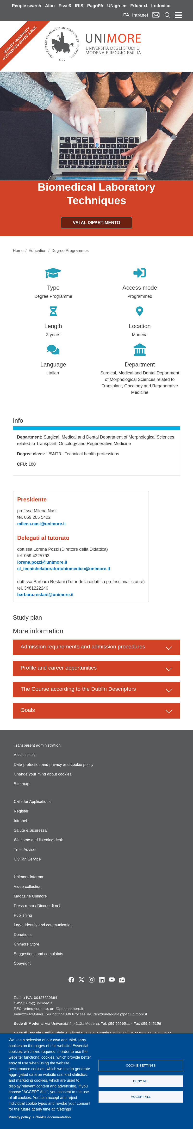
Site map (22, 784)
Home (18, 250)
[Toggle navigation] (178, 14)
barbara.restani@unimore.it (45, 594)
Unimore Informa (28, 877)
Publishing (23, 915)
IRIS (79, 5)
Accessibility (25, 755)
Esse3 (65, 5)
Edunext (138, 5)
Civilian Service (27, 859)
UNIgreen (116, 5)
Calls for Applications (32, 801)
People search (26, 5)
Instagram (91, 979)
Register (21, 811)
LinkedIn (102, 979)
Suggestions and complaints (38, 954)
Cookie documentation (53, 1117)
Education (37, 250)
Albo (50, 5)
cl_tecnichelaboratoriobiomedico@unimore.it (63, 568)
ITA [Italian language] (126, 14)
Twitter (81, 979)
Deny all (141, 1081)
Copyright (22, 963)
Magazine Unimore (30, 896)
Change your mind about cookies (43, 774)
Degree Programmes (70, 250)
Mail (156, 15)
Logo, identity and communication (43, 925)
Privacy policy (20, 1117)
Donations (23, 935)
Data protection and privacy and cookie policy (53, 765)
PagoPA (95, 5)
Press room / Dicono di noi (37, 906)
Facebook (71, 979)
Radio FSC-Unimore (122, 979)
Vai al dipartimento (96, 222)
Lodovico (160, 5)
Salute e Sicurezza (30, 830)
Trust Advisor (25, 850)
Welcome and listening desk (38, 840)
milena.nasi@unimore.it (41, 523)
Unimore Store (26, 944)
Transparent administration (37, 745)
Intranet (140, 15)
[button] (96, 647)
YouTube (112, 979)
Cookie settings (141, 1065)
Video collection (28, 887)
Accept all (141, 1096)
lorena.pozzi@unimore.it (42, 562)
